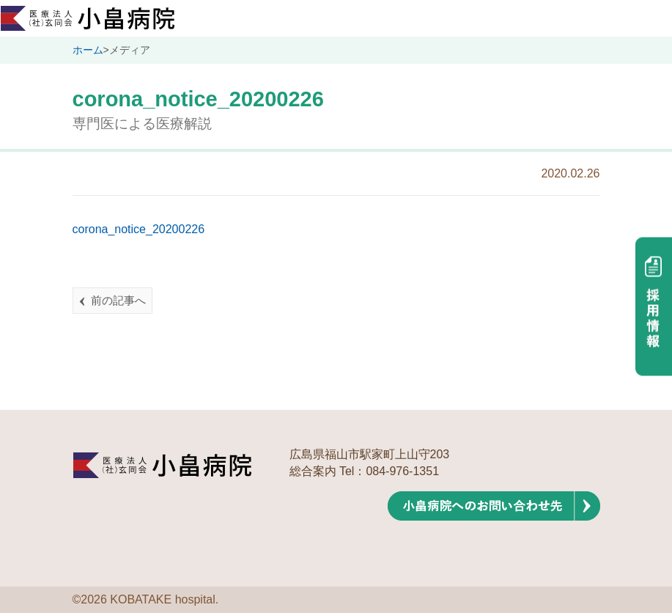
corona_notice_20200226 (139, 229)
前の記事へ (118, 300)
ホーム (88, 50)
